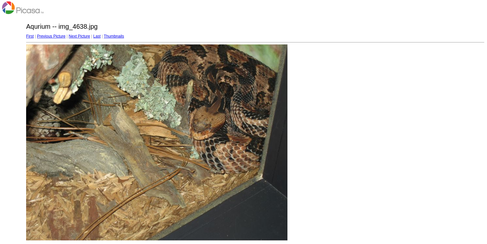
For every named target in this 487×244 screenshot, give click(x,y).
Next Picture (79, 36)
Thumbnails (114, 36)
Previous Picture (51, 36)
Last (97, 36)
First (30, 36)
